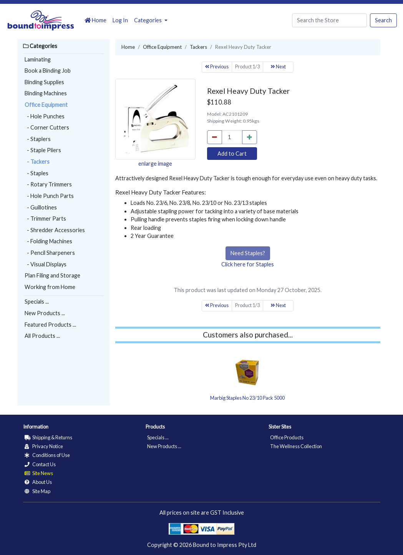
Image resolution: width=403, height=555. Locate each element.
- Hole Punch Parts (49, 196)
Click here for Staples (247, 264)
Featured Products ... (50, 324)
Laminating (38, 59)
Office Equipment (46, 104)
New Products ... (45, 313)
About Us (38, 482)
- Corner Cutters (47, 127)
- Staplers (38, 139)
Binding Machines (46, 93)
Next (278, 67)
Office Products (286, 437)
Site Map (37, 491)
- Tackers (37, 161)
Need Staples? (248, 253)
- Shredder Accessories (55, 230)
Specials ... (37, 301)
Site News (39, 473)
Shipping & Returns (48, 437)
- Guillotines (41, 207)
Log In (120, 20)
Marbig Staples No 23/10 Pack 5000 (247, 398)
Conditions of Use (47, 455)
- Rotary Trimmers (48, 184)
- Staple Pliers (43, 150)
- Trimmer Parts (45, 218)
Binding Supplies (44, 82)
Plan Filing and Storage (52, 275)
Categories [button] (148, 20)
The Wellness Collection (296, 446)
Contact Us (40, 464)
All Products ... (42, 335)
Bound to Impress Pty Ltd (224, 545)
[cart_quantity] (232, 137)
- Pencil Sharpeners (50, 252)
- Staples (36, 173)
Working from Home (50, 287)
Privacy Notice (44, 446)
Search (383, 20)
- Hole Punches (45, 116)
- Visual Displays (45, 264)
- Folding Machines (48, 241)
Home (95, 20)
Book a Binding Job (48, 70)
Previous (217, 67)
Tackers (198, 47)
